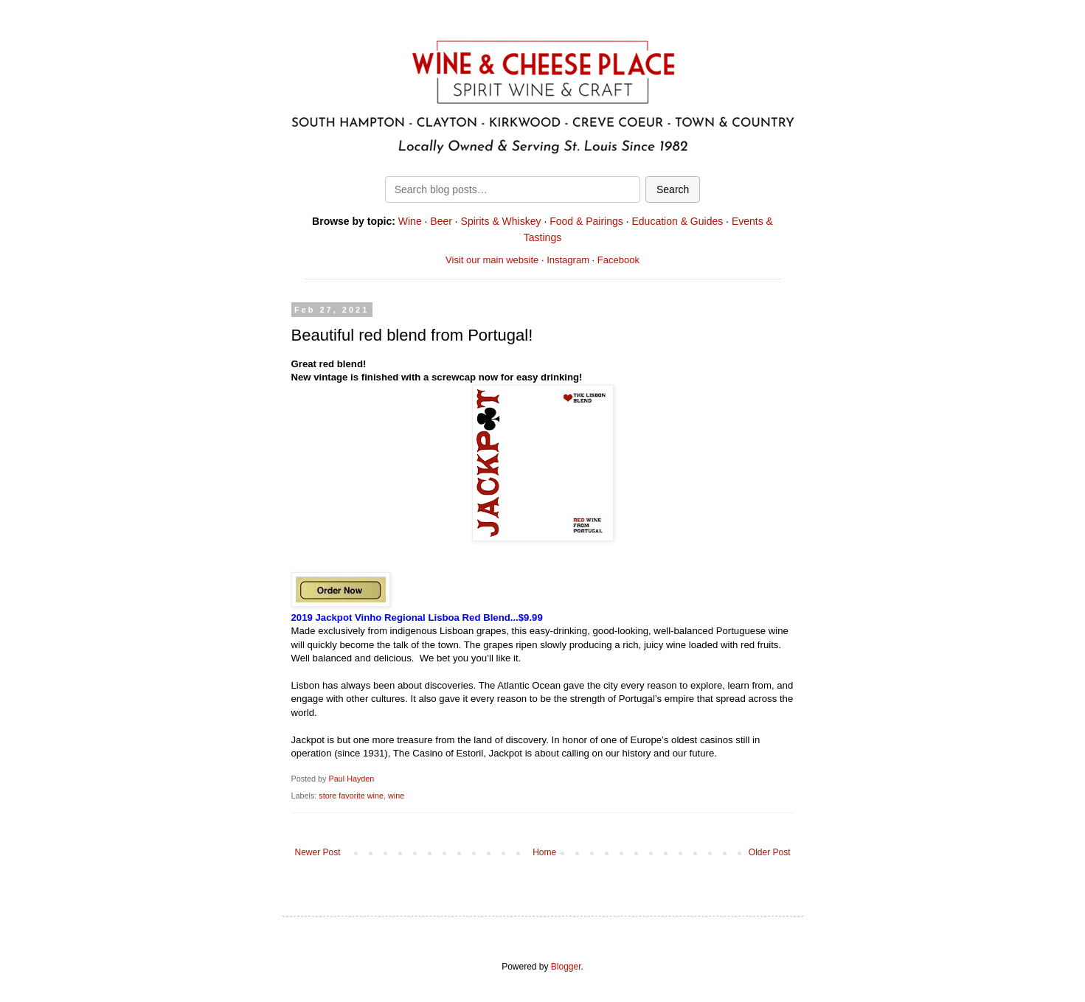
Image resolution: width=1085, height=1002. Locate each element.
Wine (410, 221)
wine (396, 795)
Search (672, 189)
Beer (441, 221)
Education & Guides (677, 221)
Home (544, 852)
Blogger (566, 966)
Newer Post (318, 852)
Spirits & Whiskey (501, 221)
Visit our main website (492, 259)
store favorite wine (351, 795)
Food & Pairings (586, 221)
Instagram (568, 259)
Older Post (770, 852)
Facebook (618, 259)
